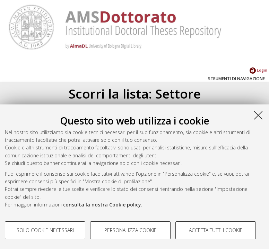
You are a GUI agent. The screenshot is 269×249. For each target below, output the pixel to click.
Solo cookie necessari (45, 230)
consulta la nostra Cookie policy (102, 204)
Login (258, 70)
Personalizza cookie (130, 230)
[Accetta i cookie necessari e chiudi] (258, 115)
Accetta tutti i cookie (216, 230)
